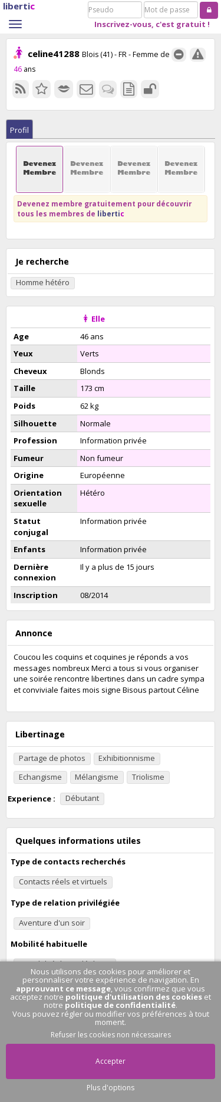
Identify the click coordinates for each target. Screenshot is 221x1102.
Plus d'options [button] (110, 1088)
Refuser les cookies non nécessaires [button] (111, 1035)
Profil (19, 130)
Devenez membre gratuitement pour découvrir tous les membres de (104, 208)
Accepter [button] (110, 1061)
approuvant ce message (63, 988)
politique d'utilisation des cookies (133, 996)
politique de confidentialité (120, 1005)
